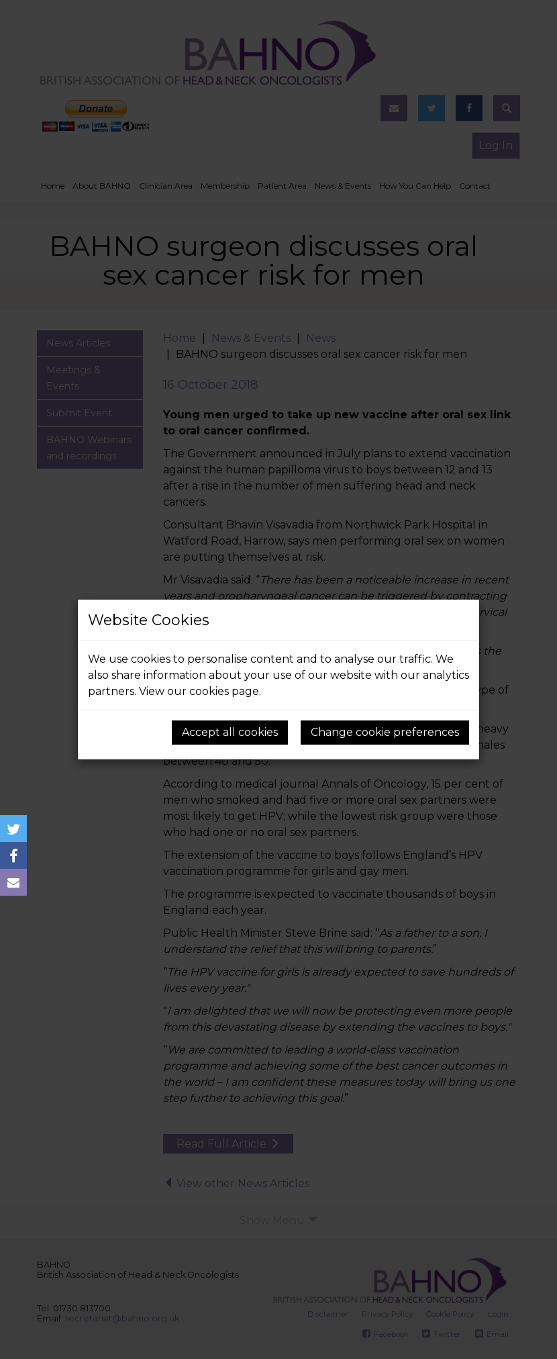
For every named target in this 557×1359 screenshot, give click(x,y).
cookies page (224, 691)
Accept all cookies (230, 732)
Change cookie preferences (385, 732)
